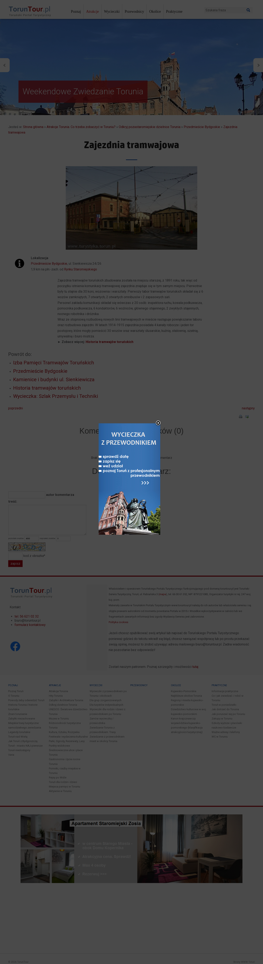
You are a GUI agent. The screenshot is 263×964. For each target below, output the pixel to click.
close (158, 423)
